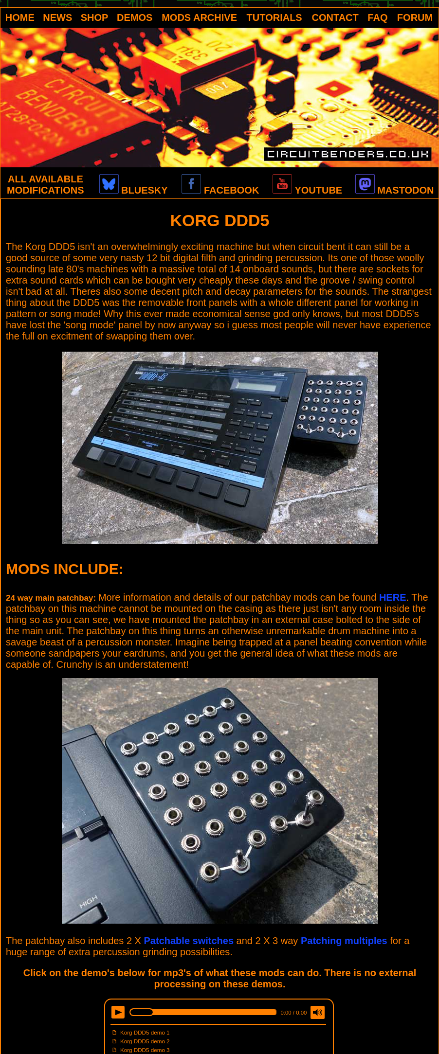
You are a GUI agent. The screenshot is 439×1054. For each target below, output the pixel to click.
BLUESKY (133, 190)
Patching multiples (344, 940)
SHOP (95, 17)
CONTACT (335, 17)
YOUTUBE (307, 190)
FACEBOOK (220, 190)
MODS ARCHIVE (199, 17)
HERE (392, 597)
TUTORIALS (274, 17)
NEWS (57, 17)
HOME (20, 17)
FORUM (415, 17)
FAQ (377, 17)
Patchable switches (189, 940)
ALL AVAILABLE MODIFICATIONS (45, 185)
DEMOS (134, 17)
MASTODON (394, 190)
